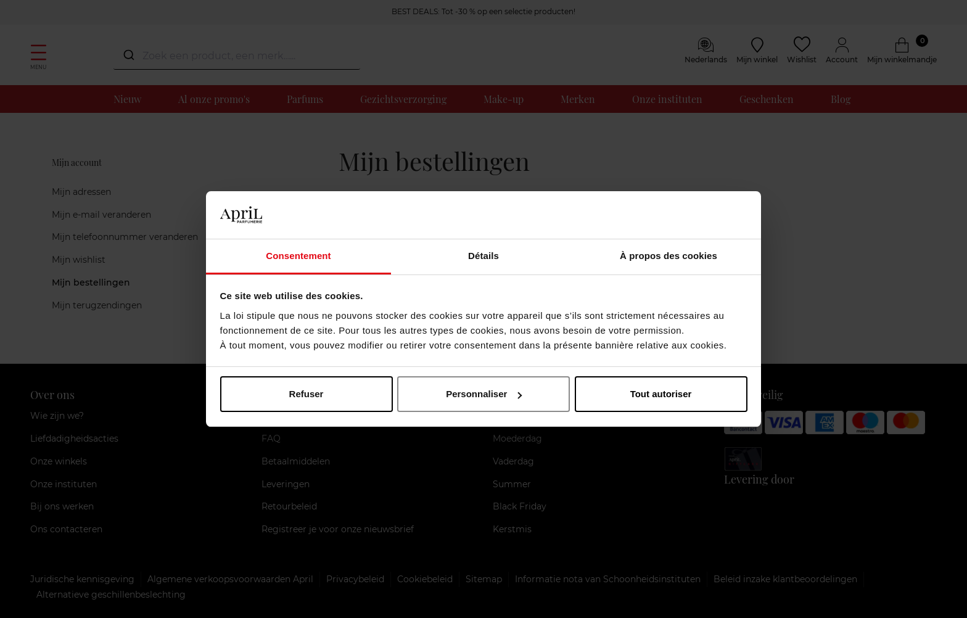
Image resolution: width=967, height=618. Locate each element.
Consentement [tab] (298, 255)
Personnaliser (484, 394)
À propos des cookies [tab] (668, 255)
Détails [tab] (483, 255)
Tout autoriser (661, 394)
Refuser (306, 394)
